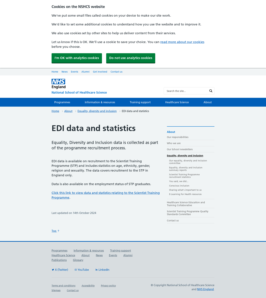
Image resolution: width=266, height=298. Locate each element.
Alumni (85, 71)
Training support (140, 102)
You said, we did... (178, 181)
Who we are (174, 143)
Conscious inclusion (179, 185)
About (208, 102)
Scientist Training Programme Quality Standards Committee (187, 213)
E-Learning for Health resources (185, 194)
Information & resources (100, 102)
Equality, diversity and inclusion (97, 111)
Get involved (100, 71)
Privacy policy (108, 285)
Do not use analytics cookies (130, 58)
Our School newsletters (180, 149)
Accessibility (88, 285)
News (65, 71)
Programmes (62, 102)
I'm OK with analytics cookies (77, 58)
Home (55, 71)
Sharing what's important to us (185, 189)
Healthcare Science (177, 102)
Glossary (78, 260)
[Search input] (187, 90)
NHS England (205, 289)
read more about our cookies (182, 42)
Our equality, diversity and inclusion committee (188, 162)
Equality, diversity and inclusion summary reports (185, 169)
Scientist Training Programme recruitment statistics (184, 175)
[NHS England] (105, 84)
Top (56, 231)
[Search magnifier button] (210, 90)
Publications (59, 260)
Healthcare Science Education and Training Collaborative (186, 204)
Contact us (116, 71)
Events (74, 71)
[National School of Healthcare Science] (105, 92)
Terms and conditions (63, 285)
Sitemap (56, 290)
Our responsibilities (177, 137)
